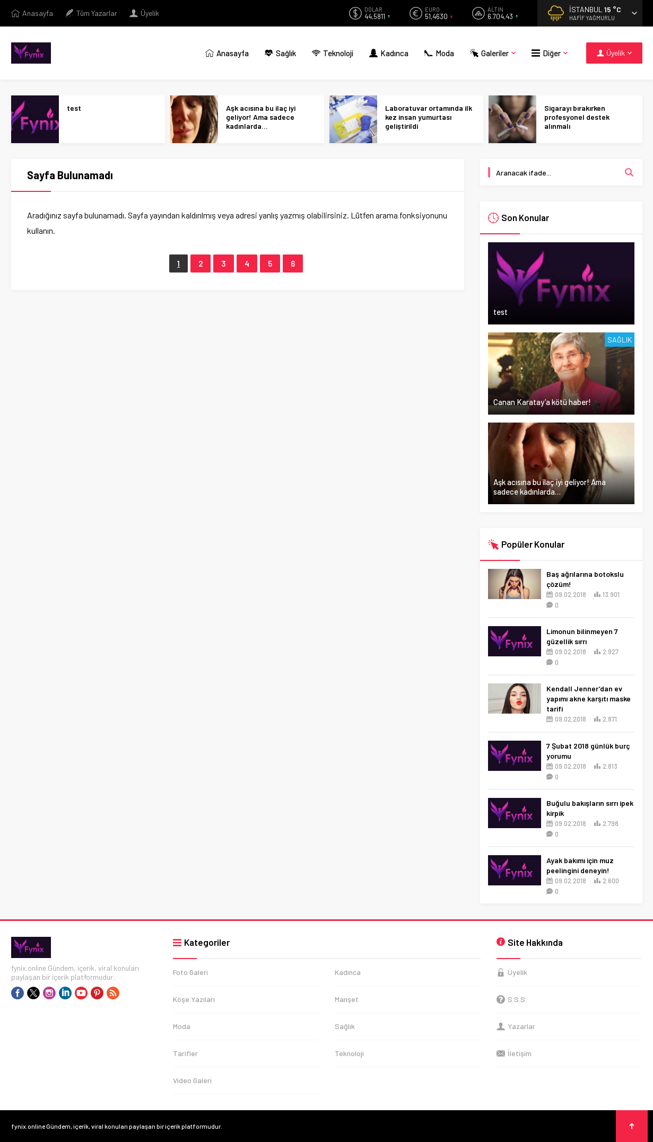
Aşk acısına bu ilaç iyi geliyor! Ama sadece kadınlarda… (260, 116)
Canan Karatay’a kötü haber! (542, 402)
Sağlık (619, 339)
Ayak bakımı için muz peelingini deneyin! (580, 865)
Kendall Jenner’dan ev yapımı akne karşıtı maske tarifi (588, 698)
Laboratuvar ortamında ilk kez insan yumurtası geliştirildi (428, 116)
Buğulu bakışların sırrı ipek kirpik (589, 808)
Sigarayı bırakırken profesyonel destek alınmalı (577, 116)
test (74, 107)
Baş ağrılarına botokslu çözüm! (585, 578)
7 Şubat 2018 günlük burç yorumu (588, 750)
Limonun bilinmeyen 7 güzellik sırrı (582, 636)
